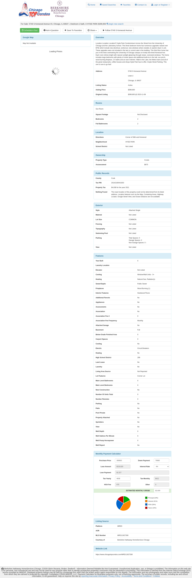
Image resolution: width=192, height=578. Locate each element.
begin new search (116, 24)
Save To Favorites (73, 30)
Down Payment (144, 460)
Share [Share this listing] (92, 30)
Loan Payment (105, 473)
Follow (117, 30)
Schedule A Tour (30, 30)
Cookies (156, 576)
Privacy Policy (114, 576)
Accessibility (127, 576)
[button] (160, 5)
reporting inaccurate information (94, 576)
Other (147, 485)
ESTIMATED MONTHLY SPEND (138, 491)
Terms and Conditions (142, 576)
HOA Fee (107, 485)
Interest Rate (145, 467)
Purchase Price (105, 460)
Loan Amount (106, 467)
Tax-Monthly (145, 479)
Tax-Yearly (107, 479)
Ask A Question (51, 30)
